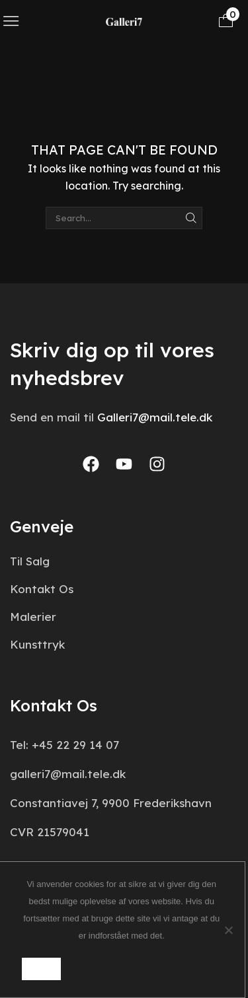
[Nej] (228, 930)
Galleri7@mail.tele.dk (154, 417)
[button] (11, 21)
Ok (41, 969)
